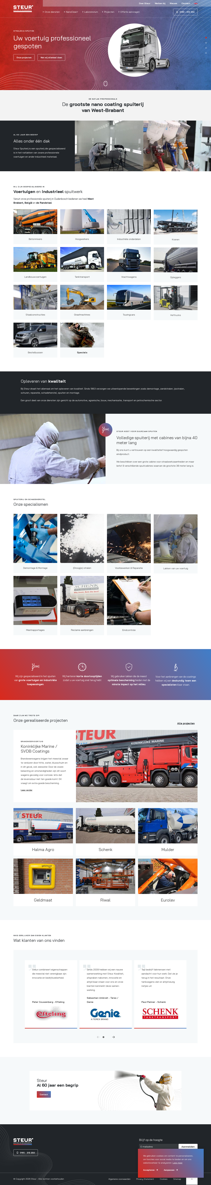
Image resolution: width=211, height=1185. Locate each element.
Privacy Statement (145, 1179)
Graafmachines (82, 322)
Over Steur (144, 3)
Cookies (163, 1179)
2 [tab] (206, 42)
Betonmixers (35, 243)
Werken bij (160, 3)
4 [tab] (206, 53)
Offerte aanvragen (130, 11)
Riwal (105, 907)
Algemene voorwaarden (119, 1179)
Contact (185, 3)
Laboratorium (91, 11)
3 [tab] (206, 47)
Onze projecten (24, 57)
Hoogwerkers (82, 246)
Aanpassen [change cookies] (169, 1170)
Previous (98, 1040)
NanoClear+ (71, 11)
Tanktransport (82, 284)
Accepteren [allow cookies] (149, 1170)
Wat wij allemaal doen (51, 57)
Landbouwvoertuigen (35, 281)
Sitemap (177, 1179)
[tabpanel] (105, 45)
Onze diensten (52, 11)
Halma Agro (43, 854)
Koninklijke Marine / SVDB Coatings (39, 754)
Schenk (105, 857)
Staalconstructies (35, 319)
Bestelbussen (35, 357)
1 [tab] (206, 37)
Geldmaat (43, 905)
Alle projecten (186, 726)
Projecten (109, 11)
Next (113, 1040)
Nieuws (173, 3)
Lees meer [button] (178, 1162)
